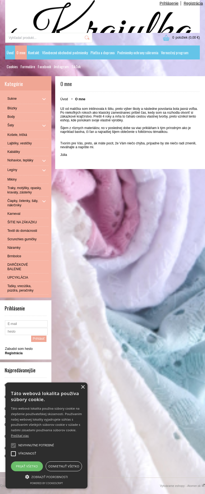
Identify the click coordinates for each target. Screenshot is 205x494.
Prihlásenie (169, 3)
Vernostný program (174, 52)
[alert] (46, 435)
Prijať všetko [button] (27, 466)
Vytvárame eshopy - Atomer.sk (182, 485)
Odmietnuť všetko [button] (63, 466)
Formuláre (27, 66)
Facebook (44, 66)
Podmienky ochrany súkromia (137, 52)
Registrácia (193, 3)
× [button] (83, 387)
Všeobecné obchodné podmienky (65, 52)
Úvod (10, 52)
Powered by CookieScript (46, 483)
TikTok (76, 66)
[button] (46, 476)
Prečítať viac (20, 435)
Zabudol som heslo (19, 349)
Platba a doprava (102, 52)
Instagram (61, 66)
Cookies (12, 66)
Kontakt (33, 52)
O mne (20, 52)
